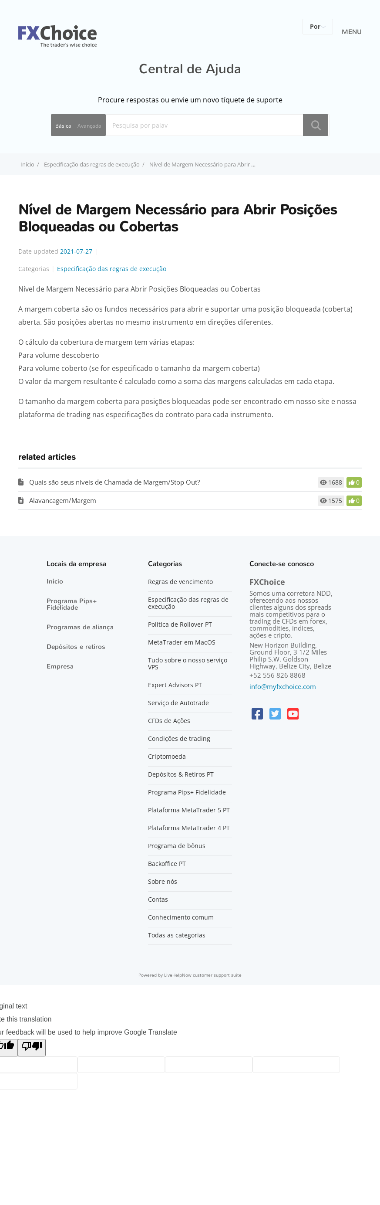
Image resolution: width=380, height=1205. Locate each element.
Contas (158, 899)
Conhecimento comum (181, 917)
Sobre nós (162, 881)
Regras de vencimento (180, 581)
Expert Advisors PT (175, 685)
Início (55, 581)
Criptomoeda (167, 756)
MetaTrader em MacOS (181, 642)
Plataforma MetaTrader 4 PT (189, 828)
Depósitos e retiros (76, 646)
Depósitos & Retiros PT (181, 774)
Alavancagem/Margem (62, 500)
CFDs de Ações (169, 720)
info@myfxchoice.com (282, 686)
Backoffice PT (167, 863)
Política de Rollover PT (180, 624)
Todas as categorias (176, 935)
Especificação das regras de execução (92, 164)
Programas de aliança (80, 627)
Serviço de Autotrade (178, 702)
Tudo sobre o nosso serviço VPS (187, 664)
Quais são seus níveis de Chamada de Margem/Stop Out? (114, 482)
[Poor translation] (32, 1047)
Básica (63, 125)
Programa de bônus (176, 845)
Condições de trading (179, 738)
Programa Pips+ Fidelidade (72, 604)
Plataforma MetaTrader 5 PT (189, 810)
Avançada (89, 125)
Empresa (60, 666)
